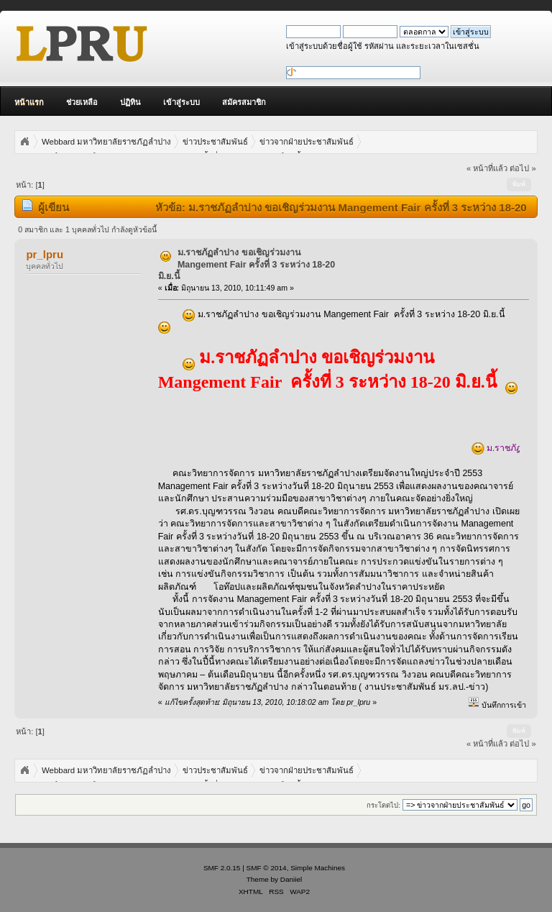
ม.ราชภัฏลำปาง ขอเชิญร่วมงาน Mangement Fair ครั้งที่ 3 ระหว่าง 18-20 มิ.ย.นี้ (247, 264)
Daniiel (291, 879)
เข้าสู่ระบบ (181, 102)
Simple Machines (317, 868)
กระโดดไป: (383, 805)
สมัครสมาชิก (244, 102)
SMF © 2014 (267, 868)
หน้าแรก (29, 102)
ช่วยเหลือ (82, 102)
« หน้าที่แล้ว (486, 168)
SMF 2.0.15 (222, 868)
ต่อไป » (522, 168)
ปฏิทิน (130, 102)
